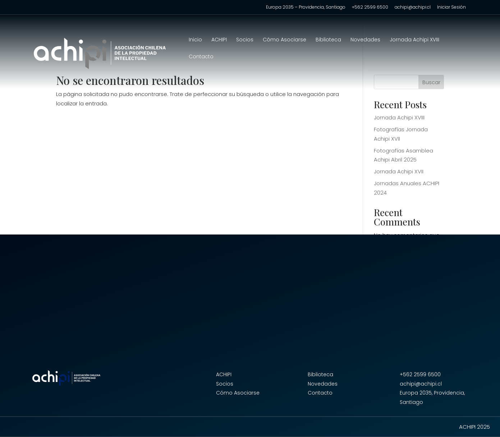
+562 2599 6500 (370, 7)
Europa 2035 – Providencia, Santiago (305, 7)
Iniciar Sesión (451, 7)
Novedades (365, 40)
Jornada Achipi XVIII (414, 40)
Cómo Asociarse (284, 40)
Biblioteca (328, 40)
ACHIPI (219, 40)
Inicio (195, 40)
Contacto (201, 57)
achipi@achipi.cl (413, 7)
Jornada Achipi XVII (398, 171)
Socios (244, 40)
